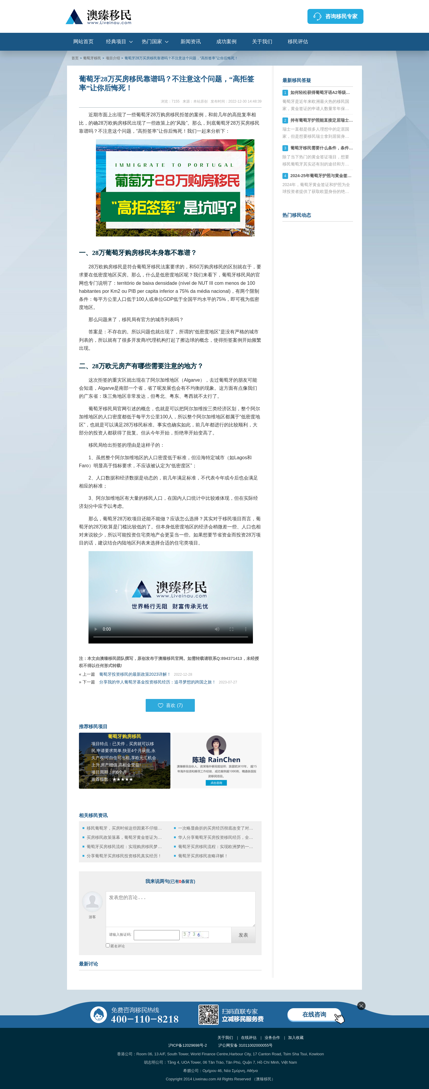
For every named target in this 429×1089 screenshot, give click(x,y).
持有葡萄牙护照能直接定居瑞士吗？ (323, 120)
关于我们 (262, 41)
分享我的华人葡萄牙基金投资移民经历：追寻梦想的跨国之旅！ (157, 682)
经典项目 (116, 41)
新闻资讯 (191, 41)
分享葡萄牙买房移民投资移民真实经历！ (124, 855)
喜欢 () (170, 706)
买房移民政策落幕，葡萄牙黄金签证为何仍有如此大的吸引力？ (126, 837)
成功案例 (226, 41)
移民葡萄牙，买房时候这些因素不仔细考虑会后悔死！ (126, 828)
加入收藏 (296, 1037)
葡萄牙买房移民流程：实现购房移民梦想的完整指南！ (126, 846)
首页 (75, 58)
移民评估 (298, 41)
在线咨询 (314, 1014)
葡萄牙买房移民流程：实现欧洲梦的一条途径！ (217, 846)
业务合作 (272, 1037)
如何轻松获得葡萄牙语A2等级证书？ (324, 92)
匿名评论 (118, 946)
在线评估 (249, 1037)
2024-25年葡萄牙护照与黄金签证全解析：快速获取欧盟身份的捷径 (352, 175)
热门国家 (152, 41)
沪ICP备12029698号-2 (187, 1045)
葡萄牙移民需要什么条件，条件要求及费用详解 (334, 148)
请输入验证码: (120, 934)
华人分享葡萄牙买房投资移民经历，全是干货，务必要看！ (217, 837)
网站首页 (83, 41)
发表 (243, 935)
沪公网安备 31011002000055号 (245, 1045)
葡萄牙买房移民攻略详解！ (203, 855)
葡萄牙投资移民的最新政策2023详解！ (135, 674)
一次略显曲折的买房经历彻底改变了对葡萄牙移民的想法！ (217, 828)
